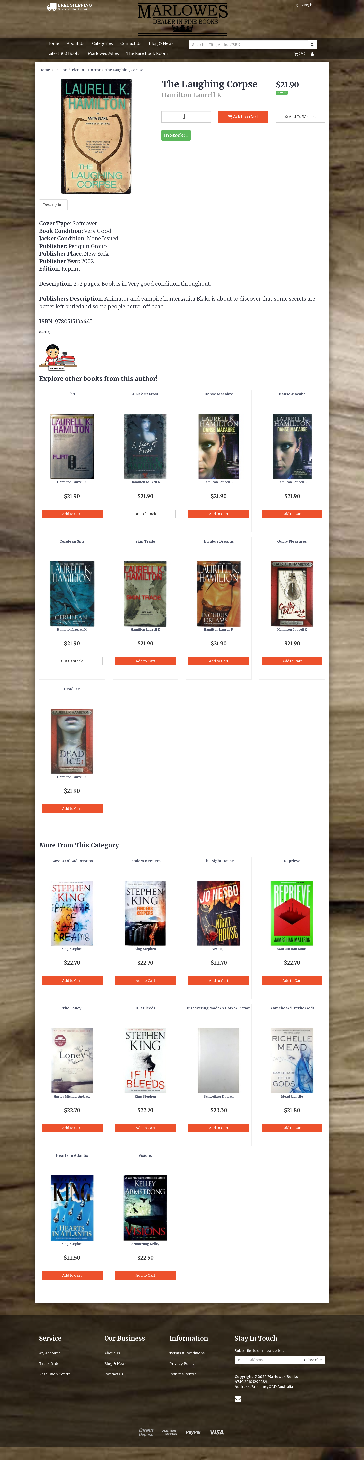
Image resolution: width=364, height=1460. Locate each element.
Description (53, 204)
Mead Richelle (292, 1096)
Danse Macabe (292, 394)
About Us (75, 43)
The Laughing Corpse (124, 70)
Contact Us (130, 43)
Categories (102, 43)
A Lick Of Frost (145, 394)
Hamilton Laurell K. (218, 482)
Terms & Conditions (187, 1353)
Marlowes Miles (103, 53)
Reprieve (292, 861)
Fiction (61, 70)
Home (53, 43)
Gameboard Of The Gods (292, 1008)
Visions (145, 1155)
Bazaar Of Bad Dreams (72, 861)
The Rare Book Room (147, 53)
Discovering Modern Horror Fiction (219, 1008)
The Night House (219, 861)
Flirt (72, 394)
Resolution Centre (55, 1374)
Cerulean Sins (72, 541)
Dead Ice (72, 689)
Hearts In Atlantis (72, 1155)
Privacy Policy (181, 1363)
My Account (49, 1353)
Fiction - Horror (86, 70)
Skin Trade (145, 541)
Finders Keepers (145, 861)
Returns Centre (182, 1374)
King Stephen (72, 949)
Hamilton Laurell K (72, 482)
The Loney (71, 1008)
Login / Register (304, 5)
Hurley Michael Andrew (72, 1096)
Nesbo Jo (218, 949)
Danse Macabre (218, 394)
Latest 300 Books (63, 53)
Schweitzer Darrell (219, 1096)
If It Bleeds (145, 1008)
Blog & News (161, 43)
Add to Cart (243, 117)
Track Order (50, 1363)
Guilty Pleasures (292, 541)
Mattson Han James (292, 949)
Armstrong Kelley (145, 1244)
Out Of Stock (145, 514)
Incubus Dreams (219, 541)
